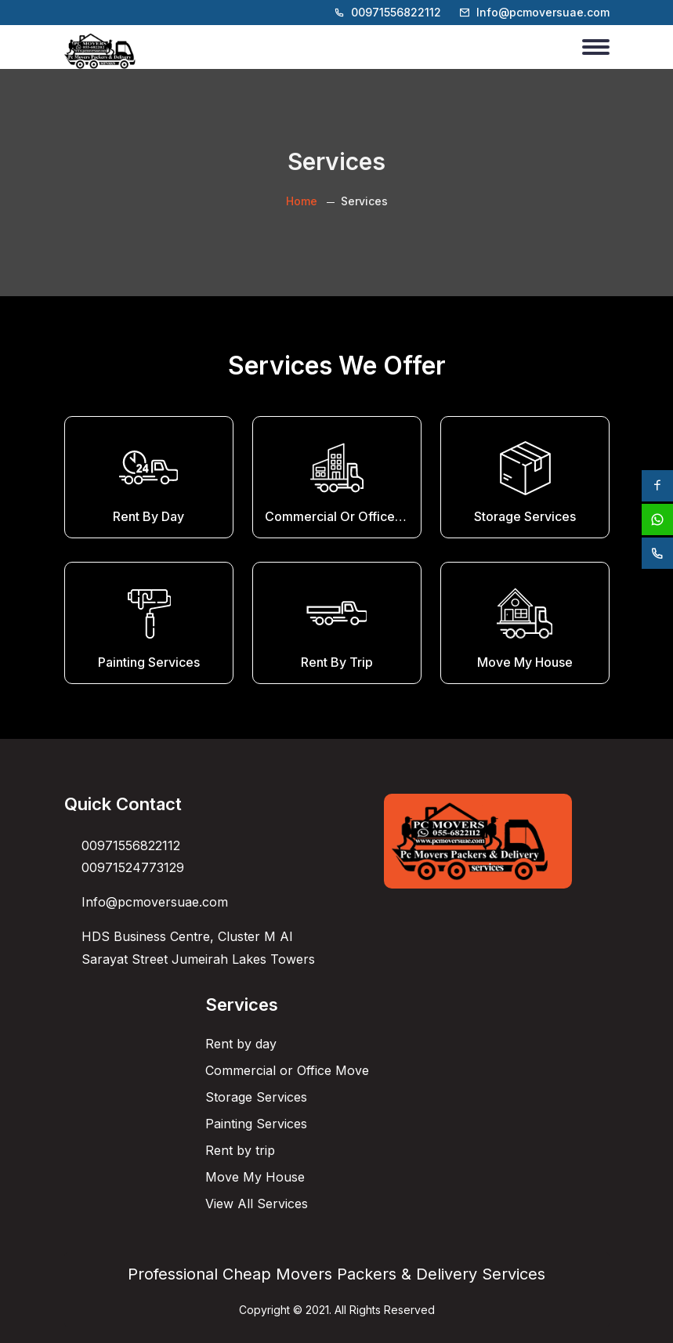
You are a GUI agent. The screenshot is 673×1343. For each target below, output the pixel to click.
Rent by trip (240, 1150)
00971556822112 (396, 12)
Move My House (255, 1177)
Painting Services (256, 1123)
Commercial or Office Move (287, 1070)
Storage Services (256, 1097)
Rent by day (241, 1044)
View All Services (256, 1203)
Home (301, 201)
